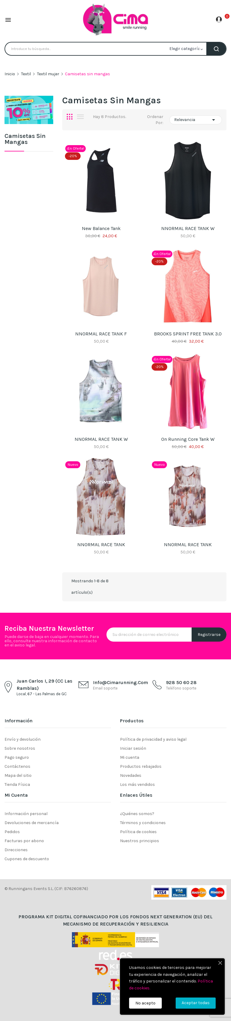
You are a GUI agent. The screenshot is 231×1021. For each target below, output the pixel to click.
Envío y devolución (23, 739)
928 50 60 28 (181, 682)
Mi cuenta (129, 757)
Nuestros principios (139, 840)
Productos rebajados (141, 766)
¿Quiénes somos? (137, 813)
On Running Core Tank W (187, 439)
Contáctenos (17, 766)
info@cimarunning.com (120, 682)
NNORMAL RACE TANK (101, 544)
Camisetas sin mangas (25, 139)
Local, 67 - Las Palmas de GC (42, 694)
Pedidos (12, 831)
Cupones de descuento (27, 858)
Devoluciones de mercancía (32, 822)
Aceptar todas (196, 1002)
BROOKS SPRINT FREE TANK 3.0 (188, 334)
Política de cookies (138, 831)
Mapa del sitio (18, 775)
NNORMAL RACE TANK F (101, 334)
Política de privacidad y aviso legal (153, 739)
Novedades (130, 775)
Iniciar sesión (133, 748)
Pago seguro (17, 757)
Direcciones (16, 849)
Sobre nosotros (20, 748)
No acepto (145, 1003)
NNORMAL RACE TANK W (187, 228)
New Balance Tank (101, 228)
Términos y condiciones (143, 822)
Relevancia (195, 119)
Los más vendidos (137, 784)
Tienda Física (17, 784)
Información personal (26, 813)
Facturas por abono (24, 840)
